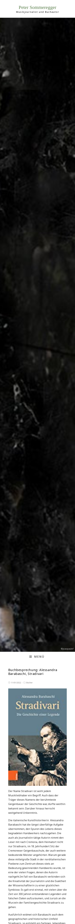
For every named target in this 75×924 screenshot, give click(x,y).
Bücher (29, 682)
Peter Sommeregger (37, 7)
